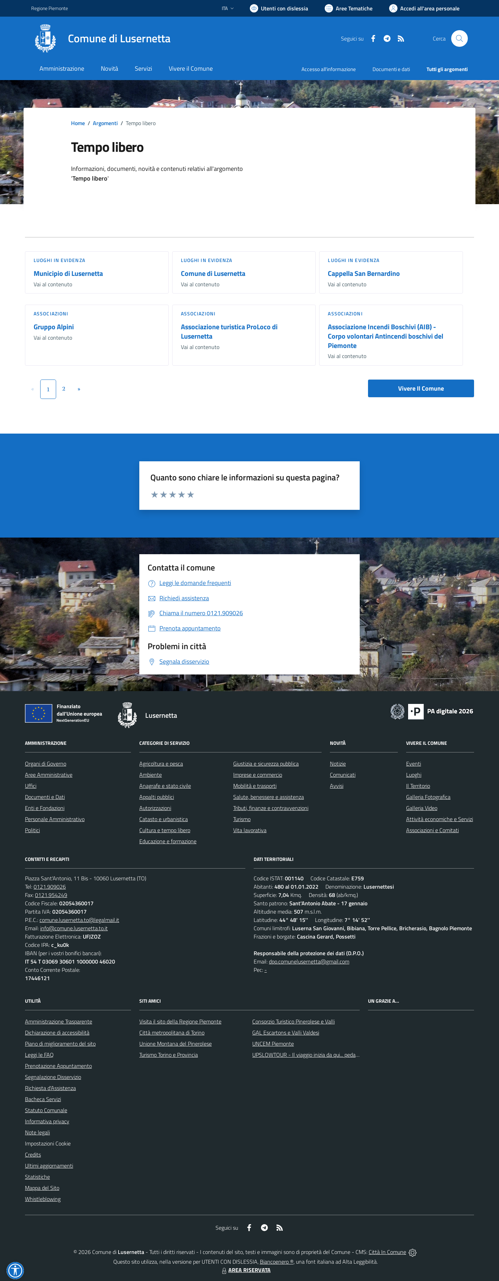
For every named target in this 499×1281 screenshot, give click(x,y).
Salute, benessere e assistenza (268, 797)
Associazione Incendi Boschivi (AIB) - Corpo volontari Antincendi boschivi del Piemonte (385, 335)
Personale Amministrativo (55, 819)
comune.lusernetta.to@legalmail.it (79, 920)
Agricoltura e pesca (161, 763)
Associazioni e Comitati (432, 830)
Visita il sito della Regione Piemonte (180, 1021)
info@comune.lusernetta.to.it (74, 928)
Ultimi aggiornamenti (49, 1165)
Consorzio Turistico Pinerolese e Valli (293, 1021)
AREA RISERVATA (245, 1270)
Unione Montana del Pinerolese (175, 1043)
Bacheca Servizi (43, 1099)
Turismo (242, 819)
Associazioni (51, 313)
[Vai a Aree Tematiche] (348, 8)
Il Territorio (418, 786)
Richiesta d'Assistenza (50, 1088)
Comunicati (343, 774)
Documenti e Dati (45, 797)
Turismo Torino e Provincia (168, 1055)
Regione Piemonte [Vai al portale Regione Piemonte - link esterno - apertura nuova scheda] (49, 8)
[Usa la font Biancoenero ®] (279, 8)
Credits (33, 1154)
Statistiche (37, 1177)
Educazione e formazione (167, 841)
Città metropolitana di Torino (171, 1032)
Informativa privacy (47, 1121)
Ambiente (150, 774)
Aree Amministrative (48, 774)
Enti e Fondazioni (44, 808)
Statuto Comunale (46, 1110)
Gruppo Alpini (54, 326)
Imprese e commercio (257, 774)
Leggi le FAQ (39, 1055)
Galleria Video (421, 808)
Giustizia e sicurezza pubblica (266, 763)
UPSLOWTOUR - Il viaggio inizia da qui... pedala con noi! (315, 1055)
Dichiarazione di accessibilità (57, 1032)
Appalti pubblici (156, 797)
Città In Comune (387, 1252)
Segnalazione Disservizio (53, 1077)
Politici (32, 830)
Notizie (338, 763)
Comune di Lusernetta (213, 273)
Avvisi (336, 786)
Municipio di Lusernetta (68, 273)
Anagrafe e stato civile (165, 786)
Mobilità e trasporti (255, 786)
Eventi (413, 763)
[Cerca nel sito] (459, 38)
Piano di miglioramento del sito (60, 1043)
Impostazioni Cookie (48, 1143)
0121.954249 (51, 895)
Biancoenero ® (277, 1261)
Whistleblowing (43, 1199)
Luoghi (413, 774)
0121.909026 (50, 886)
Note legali (37, 1132)
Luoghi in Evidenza (59, 260)
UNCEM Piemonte (273, 1043)
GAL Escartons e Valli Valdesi (285, 1032)
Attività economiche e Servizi (439, 819)
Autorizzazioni (155, 808)
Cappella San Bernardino (364, 273)
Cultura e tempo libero (164, 830)
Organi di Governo (45, 763)
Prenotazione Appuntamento (58, 1066)
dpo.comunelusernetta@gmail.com (309, 961)
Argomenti (105, 123)
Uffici (30, 786)
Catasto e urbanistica (163, 819)
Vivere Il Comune (421, 388)
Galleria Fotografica (428, 797)
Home (78, 123)
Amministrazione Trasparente (58, 1021)
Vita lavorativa (249, 830)
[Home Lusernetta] (100, 38)
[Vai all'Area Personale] (424, 8)
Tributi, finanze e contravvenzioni (270, 808)
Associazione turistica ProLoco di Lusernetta (229, 331)
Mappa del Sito (42, 1188)
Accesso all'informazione (328, 69)
